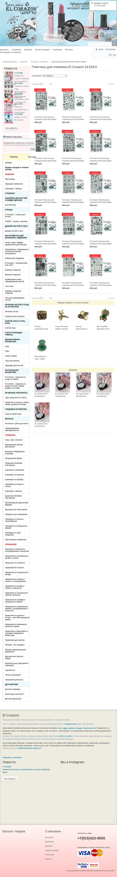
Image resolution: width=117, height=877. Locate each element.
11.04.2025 (18, 114)
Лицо (7, 346)
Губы (7, 351)
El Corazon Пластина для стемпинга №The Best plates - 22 (101, 243)
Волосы (9, 419)
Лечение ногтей (11, 311)
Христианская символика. (16, 540)
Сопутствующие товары (13, 334)
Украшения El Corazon (14, 568)
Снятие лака (10, 328)
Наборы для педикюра (14, 258)
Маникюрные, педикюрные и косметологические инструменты (17, 251)
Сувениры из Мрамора (14, 470)
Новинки (73, 370)
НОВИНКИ (9, 174)
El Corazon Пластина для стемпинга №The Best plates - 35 (45, 119)
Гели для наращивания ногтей (14, 299)
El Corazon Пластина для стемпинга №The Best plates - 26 (73, 202)
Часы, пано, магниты (13, 440)
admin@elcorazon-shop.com (29, 748)
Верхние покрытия (12, 275)
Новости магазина (12, 137)
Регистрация (110, 49)
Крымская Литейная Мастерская (13, 497)
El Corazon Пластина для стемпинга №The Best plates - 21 (45, 285)
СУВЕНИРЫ (10, 435)
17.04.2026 (18, 73)
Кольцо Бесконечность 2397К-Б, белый (82, 328)
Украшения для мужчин (15, 640)
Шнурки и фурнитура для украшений (15, 651)
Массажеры (10, 179)
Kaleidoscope (70, 724)
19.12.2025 (18, 83)
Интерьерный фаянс (13, 458)
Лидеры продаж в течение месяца (72, 303)
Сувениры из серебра (14, 479)
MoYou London (66, 736)
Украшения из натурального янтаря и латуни (16, 557)
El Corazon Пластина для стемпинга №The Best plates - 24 (45, 243)
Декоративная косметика (12, 340)
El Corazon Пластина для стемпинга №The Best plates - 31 (45, 160)
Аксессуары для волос (14, 694)
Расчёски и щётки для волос (17, 423)
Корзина (97, 3)
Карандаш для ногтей (14, 365)
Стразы (9, 210)
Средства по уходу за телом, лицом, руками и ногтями (17, 403)
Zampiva (8, 163)
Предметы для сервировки (16, 514)
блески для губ (89, 728)
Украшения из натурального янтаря (16, 573)
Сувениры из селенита (14, 475)
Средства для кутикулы (15, 316)
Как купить (4, 50)
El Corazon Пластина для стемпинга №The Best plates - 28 (101, 160)
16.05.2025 (18, 94)
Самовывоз (16, 50)
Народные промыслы (14, 184)
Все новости (11, 128)
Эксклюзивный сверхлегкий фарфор (16, 504)
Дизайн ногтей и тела (16, 226)
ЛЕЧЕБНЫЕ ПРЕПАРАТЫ (16, 393)
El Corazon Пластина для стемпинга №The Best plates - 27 (45, 202)
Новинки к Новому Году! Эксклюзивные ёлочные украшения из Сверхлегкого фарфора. (16, 91)
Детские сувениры (12, 689)
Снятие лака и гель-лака (15, 322)
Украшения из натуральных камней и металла (16, 594)
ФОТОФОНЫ (10, 205)
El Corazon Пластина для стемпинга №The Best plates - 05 (101, 285)
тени (59, 728)
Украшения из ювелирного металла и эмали (16, 625)
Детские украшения (13, 699)
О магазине (57, 50)
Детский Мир (11, 684)
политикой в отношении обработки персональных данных (22, 145)
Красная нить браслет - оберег (15, 657)
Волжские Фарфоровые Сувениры (15, 452)
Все (51, 84)
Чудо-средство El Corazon (16, 398)
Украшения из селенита (15, 563)
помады (78, 728)
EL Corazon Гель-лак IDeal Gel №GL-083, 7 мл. (41, 426)
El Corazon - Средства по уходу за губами (15, 378)
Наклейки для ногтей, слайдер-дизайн (16, 199)
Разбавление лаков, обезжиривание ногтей (14, 280)
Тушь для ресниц (12, 361)
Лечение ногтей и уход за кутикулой (17, 306)
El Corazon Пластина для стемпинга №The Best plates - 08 (73, 285)
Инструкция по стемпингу (10, 52)
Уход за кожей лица (13, 414)
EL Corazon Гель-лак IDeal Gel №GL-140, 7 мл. (82, 396)
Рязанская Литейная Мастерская (13, 464)
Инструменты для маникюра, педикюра (16, 237)
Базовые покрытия (13, 270)
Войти (101, 49)
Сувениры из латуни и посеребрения (14, 520)
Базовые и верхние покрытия (13, 292)
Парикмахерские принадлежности (12, 429)
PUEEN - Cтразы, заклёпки (16, 221)
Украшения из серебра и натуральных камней (15, 601)
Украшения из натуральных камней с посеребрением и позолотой (16, 608)
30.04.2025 (18, 104)
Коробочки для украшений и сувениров (17, 664)
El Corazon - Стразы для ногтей (15, 215)
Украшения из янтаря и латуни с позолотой (14, 587)
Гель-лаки (9, 286)
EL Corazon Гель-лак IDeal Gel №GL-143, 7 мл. (41, 396)
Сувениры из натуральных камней (16, 527)
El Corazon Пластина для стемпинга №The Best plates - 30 (73, 160)
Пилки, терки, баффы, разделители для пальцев (16, 243)
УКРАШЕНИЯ (10, 544)
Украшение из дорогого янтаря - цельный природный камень (17, 617)
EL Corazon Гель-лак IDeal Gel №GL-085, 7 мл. (103, 396)
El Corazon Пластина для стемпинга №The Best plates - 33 (101, 119)
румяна (72, 728)
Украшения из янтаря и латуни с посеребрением (15, 580)
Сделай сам (10, 670)
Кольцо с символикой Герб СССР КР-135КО (41, 328)
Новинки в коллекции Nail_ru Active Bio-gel (21, 109)
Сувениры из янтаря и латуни (14, 485)
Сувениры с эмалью (13, 189)
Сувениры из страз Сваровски (13, 534)
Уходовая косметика (16, 409)
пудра (65, 728)
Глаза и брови (11, 356)
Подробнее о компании (12, 757)
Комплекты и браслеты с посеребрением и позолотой (17, 550)
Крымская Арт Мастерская (16, 509)
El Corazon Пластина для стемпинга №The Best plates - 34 (73, 119)
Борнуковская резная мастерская (14, 446)
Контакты (69, 50)
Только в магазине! (13, 675)
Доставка (28, 50)
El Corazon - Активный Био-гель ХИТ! (16, 264)
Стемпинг (10, 193)
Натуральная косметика (12, 371)
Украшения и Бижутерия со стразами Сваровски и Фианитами (16, 633)
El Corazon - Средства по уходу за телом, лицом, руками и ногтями (15, 386)
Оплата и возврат (42, 50)
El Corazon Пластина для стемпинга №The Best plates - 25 (101, 202)
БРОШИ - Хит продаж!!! (15, 645)
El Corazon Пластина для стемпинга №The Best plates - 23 (73, 243)
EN (114, 55)
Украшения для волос (14, 680)
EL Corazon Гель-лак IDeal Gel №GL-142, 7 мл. (62, 396)
